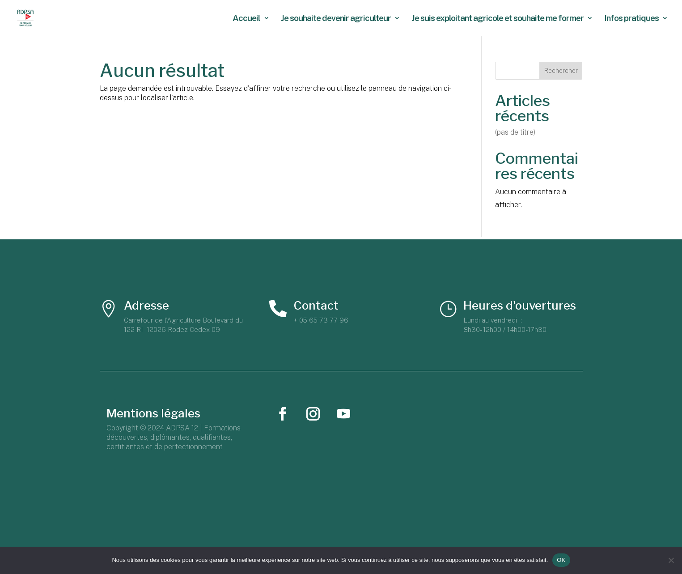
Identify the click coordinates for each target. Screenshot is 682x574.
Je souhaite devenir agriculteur (336, 19)
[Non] (670, 560)
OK (561, 560)
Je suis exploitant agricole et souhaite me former (497, 19)
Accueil (246, 19)
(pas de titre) (515, 132)
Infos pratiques (631, 19)
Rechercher (561, 70)
